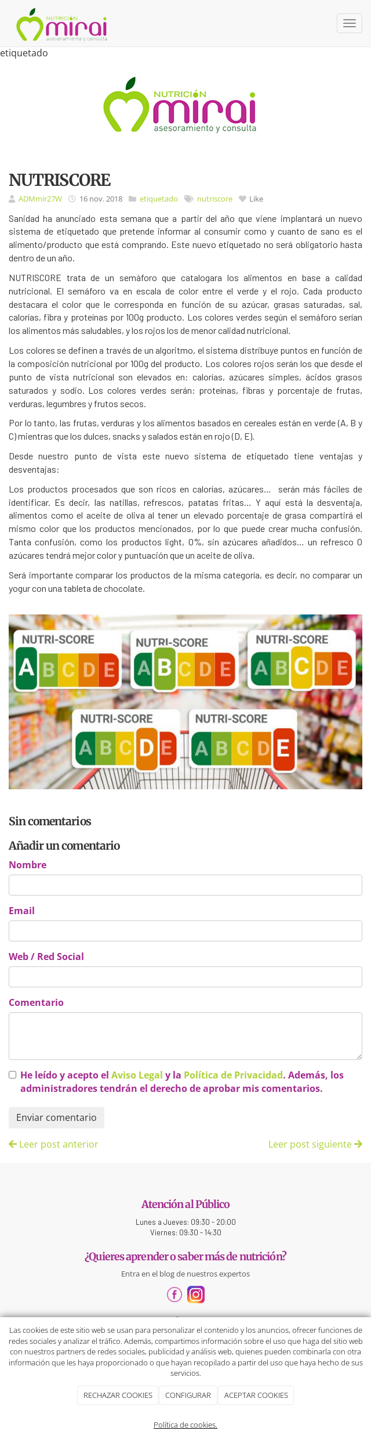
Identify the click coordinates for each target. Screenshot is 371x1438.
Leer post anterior (54, 1144)
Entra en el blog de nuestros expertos (185, 1273)
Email (22, 910)
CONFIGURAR (188, 1395)
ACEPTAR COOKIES (256, 1395)
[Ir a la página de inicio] (62, 23)
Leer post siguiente (315, 1144)
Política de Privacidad (233, 1075)
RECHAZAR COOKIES (117, 1395)
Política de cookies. (185, 1424)
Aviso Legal (137, 1075)
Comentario (36, 1002)
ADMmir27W (40, 198)
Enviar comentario (56, 1117)
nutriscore (214, 198)
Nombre (27, 864)
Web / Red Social (46, 956)
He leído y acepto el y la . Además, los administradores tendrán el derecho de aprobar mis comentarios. (182, 1082)
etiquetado (159, 198)
